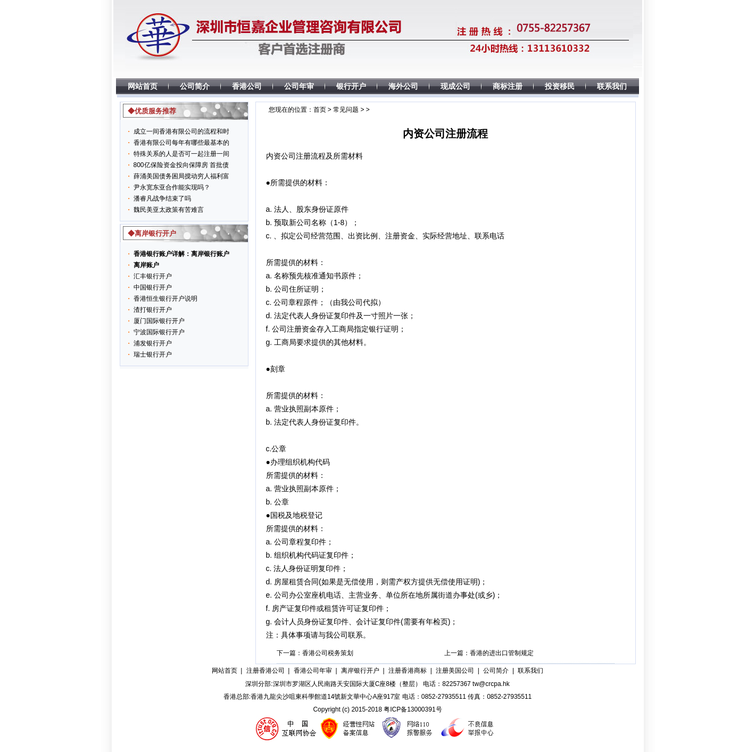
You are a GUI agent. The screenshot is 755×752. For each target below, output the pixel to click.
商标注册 (507, 86)
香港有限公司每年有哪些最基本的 (181, 142)
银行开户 (351, 86)
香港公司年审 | (315, 670)
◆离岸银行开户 (152, 233)
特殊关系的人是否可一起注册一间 (181, 154)
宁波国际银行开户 (159, 332)
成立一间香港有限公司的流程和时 (181, 131)
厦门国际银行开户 (159, 321)
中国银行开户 (153, 287)
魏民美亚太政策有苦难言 (169, 209)
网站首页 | (227, 670)
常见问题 (346, 109)
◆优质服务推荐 (152, 111)
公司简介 (195, 86)
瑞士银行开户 (153, 354)
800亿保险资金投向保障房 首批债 (181, 165)
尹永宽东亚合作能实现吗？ (172, 187)
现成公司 (455, 86)
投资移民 (560, 86)
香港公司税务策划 (327, 653)
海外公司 (403, 86)
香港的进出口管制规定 (502, 653)
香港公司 (247, 86)
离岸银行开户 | (363, 670)
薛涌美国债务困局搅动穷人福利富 (181, 176)
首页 (319, 109)
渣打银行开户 (153, 309)
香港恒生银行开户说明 (165, 298)
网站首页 (142, 86)
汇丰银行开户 (153, 276)
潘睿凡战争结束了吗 (162, 198)
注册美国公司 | (457, 670)
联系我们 (612, 86)
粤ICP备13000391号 (413, 709)
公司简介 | (498, 670)
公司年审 (299, 86)
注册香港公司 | (268, 670)
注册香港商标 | (410, 670)
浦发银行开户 (153, 343)
